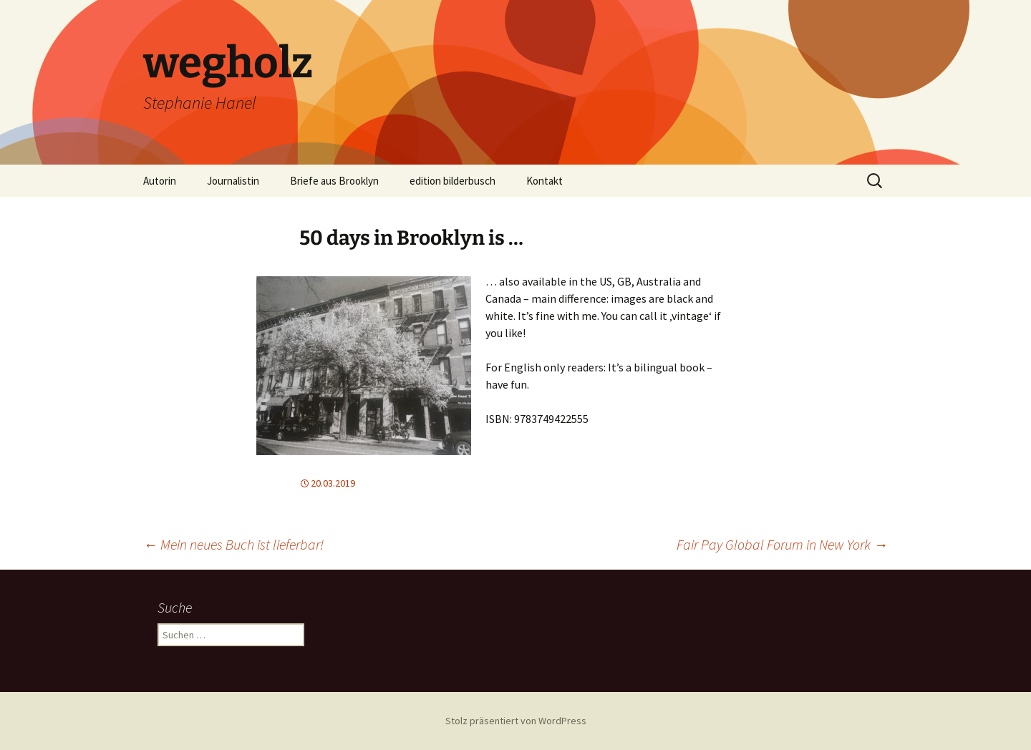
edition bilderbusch (452, 181)
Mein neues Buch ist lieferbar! (233, 544)
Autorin (159, 181)
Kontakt (544, 181)
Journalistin (233, 181)
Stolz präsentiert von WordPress (515, 720)
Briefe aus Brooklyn (334, 181)
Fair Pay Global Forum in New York (782, 544)
